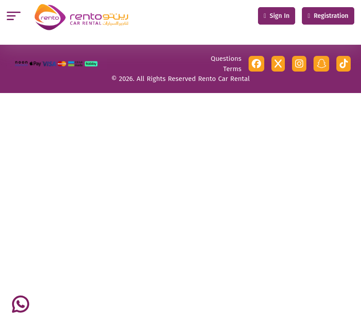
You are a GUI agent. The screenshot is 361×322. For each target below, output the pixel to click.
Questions (226, 59)
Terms (232, 69)
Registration (328, 16)
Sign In (276, 16)
